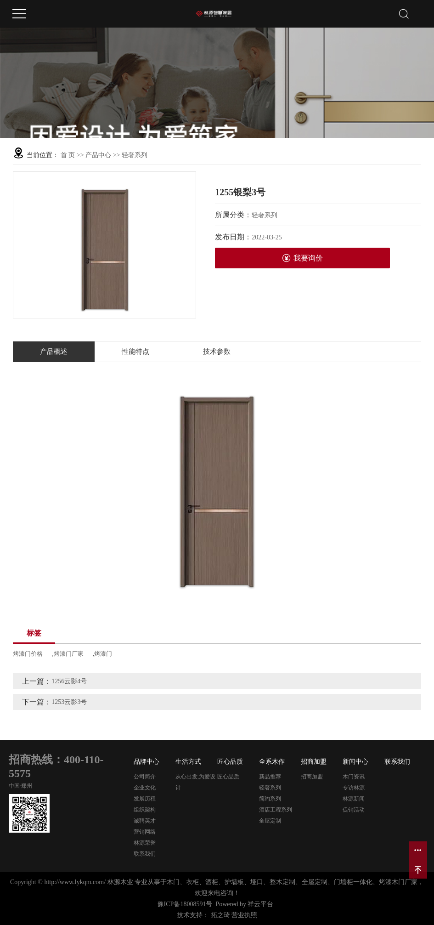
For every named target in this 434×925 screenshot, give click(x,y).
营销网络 (145, 832)
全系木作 (272, 761)
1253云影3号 (69, 701)
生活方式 (188, 761)
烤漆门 (103, 653)
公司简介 (145, 776)
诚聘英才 (145, 820)
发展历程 (145, 798)
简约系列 (270, 798)
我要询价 (302, 258)
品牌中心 (146, 761)
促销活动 (354, 809)
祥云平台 (260, 904)
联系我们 (145, 854)
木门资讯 (354, 776)
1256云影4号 (69, 681)
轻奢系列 (134, 155)
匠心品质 (230, 761)
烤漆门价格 (28, 653)
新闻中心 (355, 761)
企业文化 (145, 787)
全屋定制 (270, 820)
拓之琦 (220, 915)
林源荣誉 (145, 843)
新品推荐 (270, 776)
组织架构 (145, 809)
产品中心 (98, 155)
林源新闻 (354, 798)
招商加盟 (314, 761)
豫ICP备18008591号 (185, 904)
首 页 (68, 155)
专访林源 (354, 787)
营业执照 (244, 915)
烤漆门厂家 (69, 653)
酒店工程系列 (275, 809)
